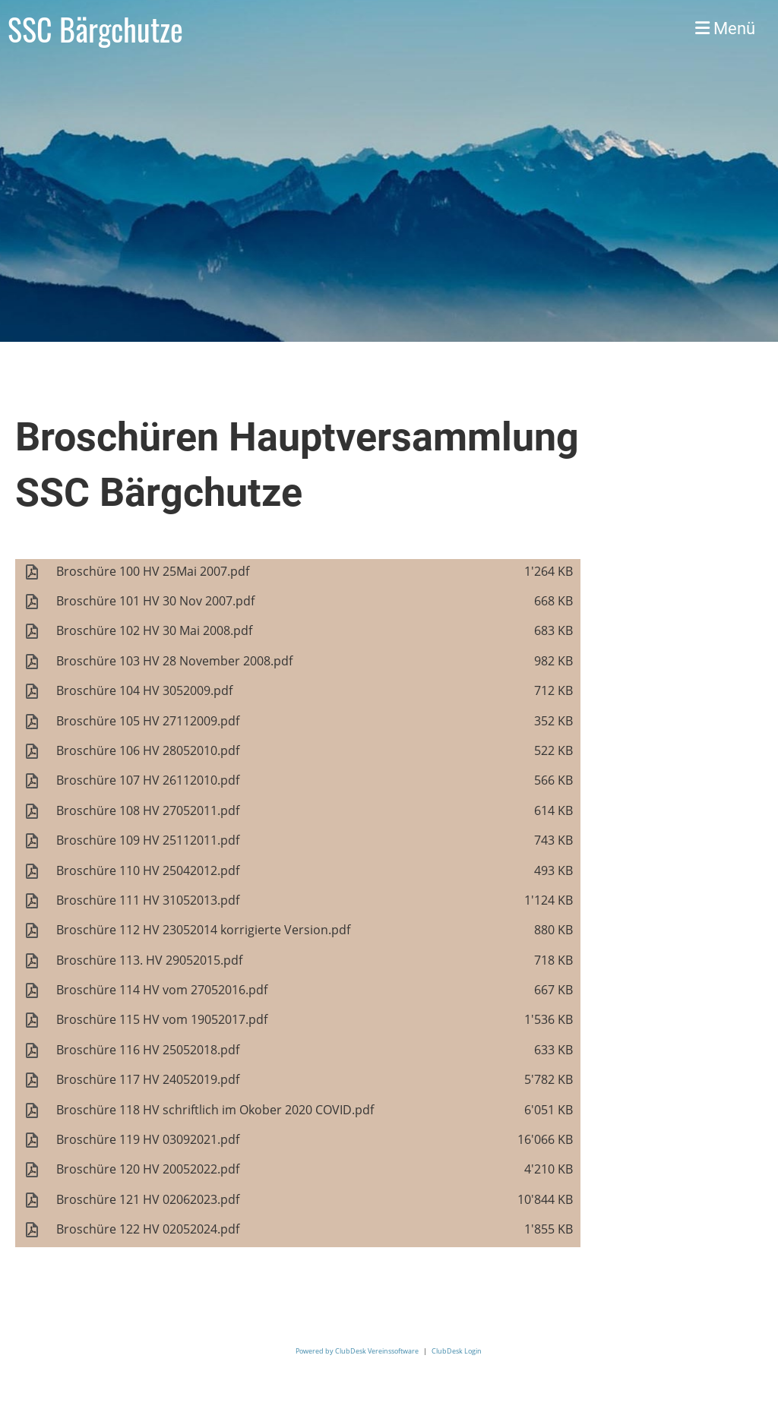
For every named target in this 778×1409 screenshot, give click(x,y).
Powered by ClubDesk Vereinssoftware (357, 1351)
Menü (725, 28)
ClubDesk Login (457, 1351)
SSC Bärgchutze (95, 29)
